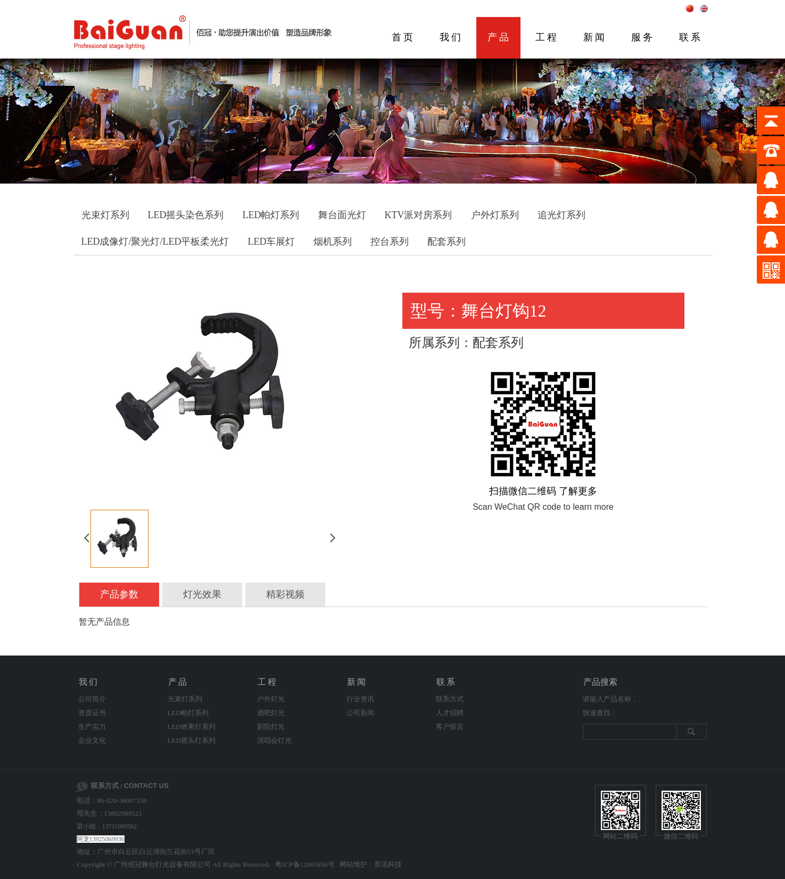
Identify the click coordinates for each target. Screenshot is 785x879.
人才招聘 (450, 713)
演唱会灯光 (274, 740)
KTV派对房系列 (418, 215)
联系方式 (450, 699)
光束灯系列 (105, 215)
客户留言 (450, 727)
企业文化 (92, 740)
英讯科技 (388, 864)
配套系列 (446, 241)
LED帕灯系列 (271, 215)
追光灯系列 (561, 215)
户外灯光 (271, 699)
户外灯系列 (495, 215)
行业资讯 (360, 699)
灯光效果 (202, 594)
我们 (451, 37)
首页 (403, 37)
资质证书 (92, 713)
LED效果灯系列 (192, 727)
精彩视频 (285, 594)
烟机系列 (332, 241)
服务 (643, 37)
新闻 (595, 37)
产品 (499, 37)
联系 (691, 37)
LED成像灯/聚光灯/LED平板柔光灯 (155, 241)
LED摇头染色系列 (186, 215)
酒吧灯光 (271, 713)
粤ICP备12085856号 (304, 864)
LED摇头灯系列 (192, 740)
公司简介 (92, 699)
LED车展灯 (271, 241)
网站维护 (353, 864)
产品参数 (119, 594)
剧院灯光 (271, 727)
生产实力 (92, 727)
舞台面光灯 (342, 215)
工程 (547, 37)
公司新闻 (360, 713)
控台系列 (389, 241)
